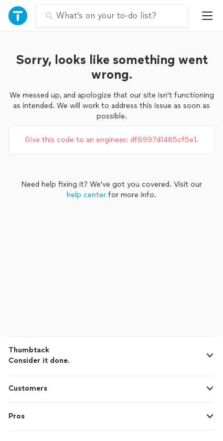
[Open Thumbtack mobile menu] (210, 15)
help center (86, 194)
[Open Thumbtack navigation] (18, 15)
